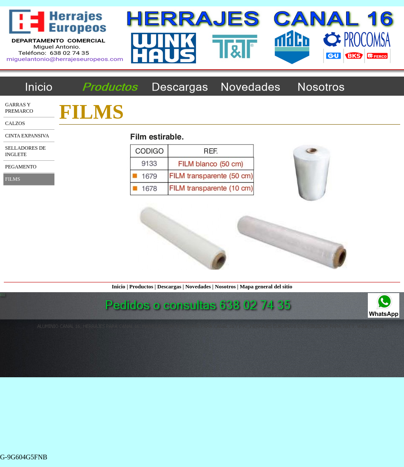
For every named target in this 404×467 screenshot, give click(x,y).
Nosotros (225, 286)
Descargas (169, 286)
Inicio (118, 286)
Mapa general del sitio (266, 286)
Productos (141, 286)
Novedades (198, 286)
